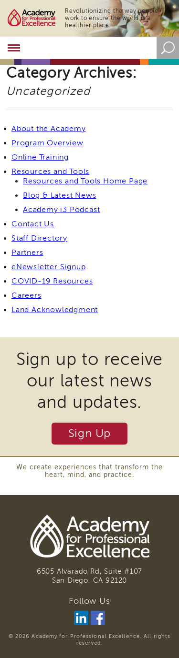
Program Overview (47, 143)
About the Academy (48, 128)
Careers (26, 295)
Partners (27, 252)
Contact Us (32, 224)
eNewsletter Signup (48, 267)
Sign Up (89, 433)
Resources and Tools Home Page (85, 181)
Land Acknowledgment (54, 309)
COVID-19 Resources (52, 281)
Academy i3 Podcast (61, 209)
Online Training (40, 157)
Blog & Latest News (59, 195)
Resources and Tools (50, 171)
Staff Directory (39, 238)
